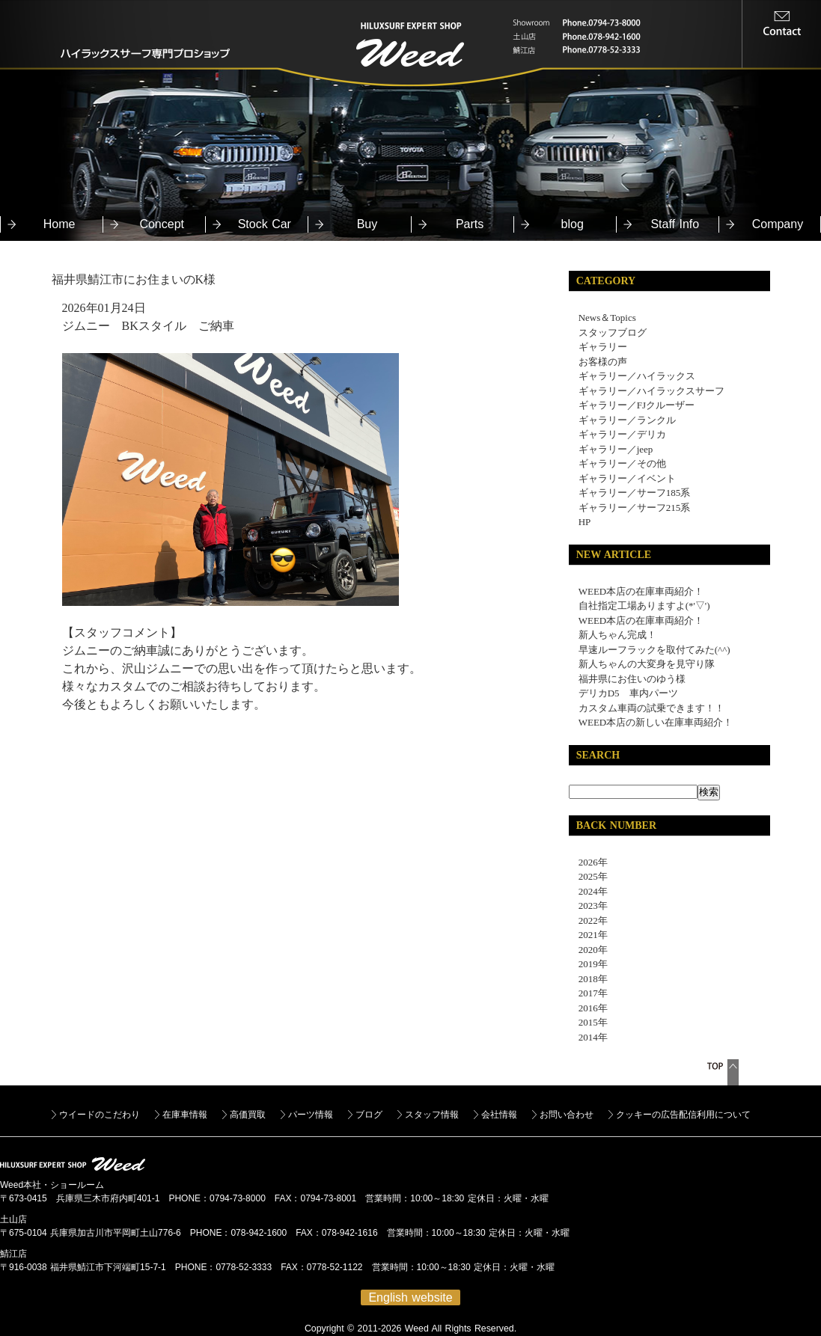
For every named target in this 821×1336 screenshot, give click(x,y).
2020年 (588, 949)
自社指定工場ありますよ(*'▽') (644, 605)
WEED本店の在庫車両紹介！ (641, 591)
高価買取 (248, 1114)
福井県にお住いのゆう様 (632, 678)
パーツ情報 (310, 1114)
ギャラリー (603, 346)
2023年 (588, 905)
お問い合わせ (566, 1114)
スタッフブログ (613, 332)
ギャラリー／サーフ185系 (635, 492)
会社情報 (499, 1114)
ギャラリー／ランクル (627, 420)
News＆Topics (607, 317)
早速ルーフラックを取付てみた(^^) (654, 649)
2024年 (588, 891)
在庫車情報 (184, 1114)
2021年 (588, 934)
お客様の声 (603, 361)
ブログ (368, 1114)
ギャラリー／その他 (622, 463)
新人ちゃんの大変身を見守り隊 (647, 663)
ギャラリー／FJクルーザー (637, 405)
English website (410, 1297)
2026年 (588, 862)
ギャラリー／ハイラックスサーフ (651, 390)
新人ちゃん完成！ (617, 634)
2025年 (588, 876)
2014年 (588, 1037)
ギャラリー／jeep (616, 449)
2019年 (588, 963)
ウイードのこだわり (99, 1114)
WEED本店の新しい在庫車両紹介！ (656, 722)
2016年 (588, 1008)
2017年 (588, 993)
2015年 (588, 1022)
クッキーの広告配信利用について (683, 1114)
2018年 (588, 978)
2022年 (588, 920)
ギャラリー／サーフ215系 (635, 507)
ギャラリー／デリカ (622, 434)
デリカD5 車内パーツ (628, 693)
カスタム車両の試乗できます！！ (651, 708)
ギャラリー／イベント (627, 478)
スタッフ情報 (432, 1114)
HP (585, 521)
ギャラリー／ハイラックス (637, 376)
